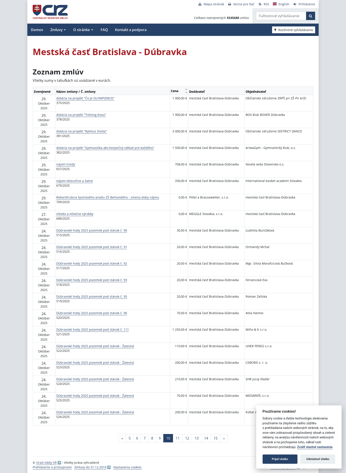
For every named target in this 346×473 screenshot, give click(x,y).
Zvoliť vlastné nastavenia (315, 447)
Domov (37, 29)
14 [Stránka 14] (206, 438)
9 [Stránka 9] (160, 438)
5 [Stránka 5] (130, 438)
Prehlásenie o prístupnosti (52, 467)
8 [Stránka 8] (152, 438)
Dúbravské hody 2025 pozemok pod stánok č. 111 (92, 329)
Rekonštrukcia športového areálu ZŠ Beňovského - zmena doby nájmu (107, 197)
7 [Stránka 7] (145, 438)
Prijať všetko (280, 459)
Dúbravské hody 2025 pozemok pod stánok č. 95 (91, 296)
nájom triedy (65, 164)
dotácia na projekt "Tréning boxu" (81, 115)
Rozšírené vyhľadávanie (293, 30)
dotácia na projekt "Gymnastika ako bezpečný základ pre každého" (105, 148)
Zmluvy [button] (56, 29)
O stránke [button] (81, 29)
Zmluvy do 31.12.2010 (90, 467)
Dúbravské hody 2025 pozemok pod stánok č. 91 (91, 247)
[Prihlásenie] (304, 4)
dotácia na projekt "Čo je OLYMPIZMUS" (85, 98)
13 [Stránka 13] (197, 438)
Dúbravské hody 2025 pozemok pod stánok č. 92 (91, 263)
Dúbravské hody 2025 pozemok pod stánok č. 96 (91, 313)
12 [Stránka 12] (187, 438)
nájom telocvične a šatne (74, 181)
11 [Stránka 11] (178, 438)
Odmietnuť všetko (317, 459)
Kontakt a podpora (131, 29)
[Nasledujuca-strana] (224, 438)
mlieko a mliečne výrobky (74, 214)
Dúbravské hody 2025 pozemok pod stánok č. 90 (91, 230)
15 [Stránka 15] (216, 438)
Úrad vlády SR (46, 462)
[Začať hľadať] (310, 16)
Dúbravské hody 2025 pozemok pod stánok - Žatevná (95, 346)
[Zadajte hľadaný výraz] (281, 16)
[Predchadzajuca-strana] (122, 438)
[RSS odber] (263, 4)
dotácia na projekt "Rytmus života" (81, 131)
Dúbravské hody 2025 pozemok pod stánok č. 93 (91, 280)
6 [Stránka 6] (137, 438)
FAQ (104, 29)
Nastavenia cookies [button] (127, 467)
